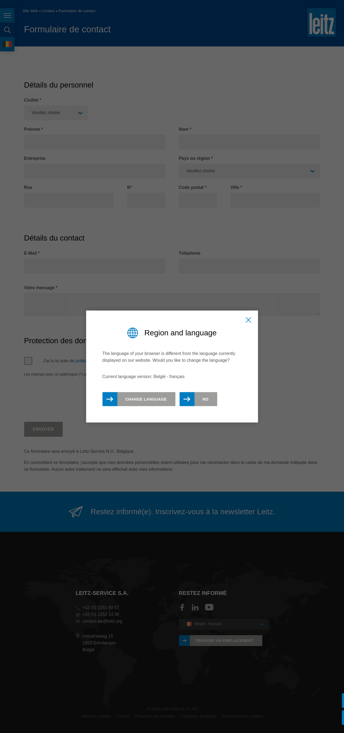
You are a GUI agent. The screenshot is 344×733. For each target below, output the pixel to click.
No (206, 399)
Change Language (146, 399)
